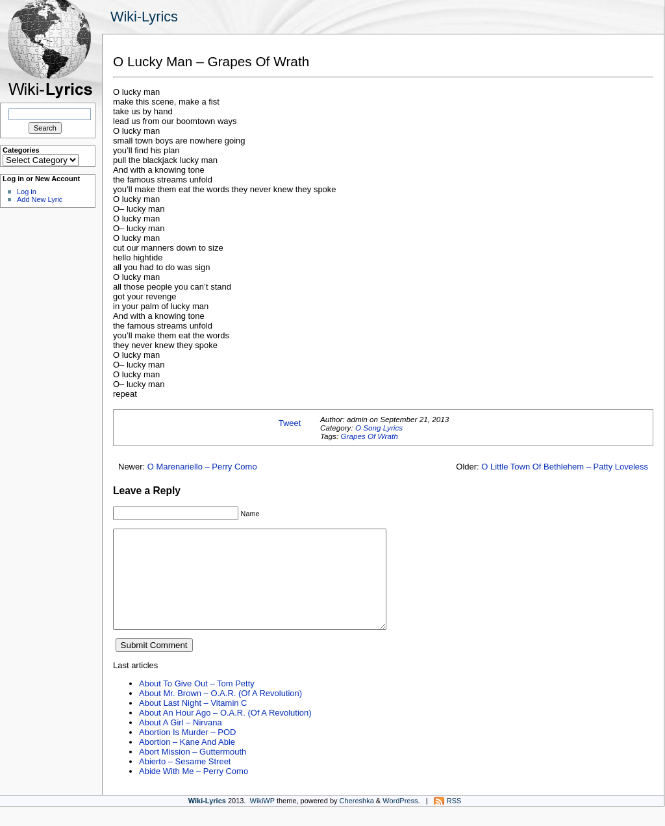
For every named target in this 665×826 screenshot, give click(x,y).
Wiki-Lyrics (144, 16)
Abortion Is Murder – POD (187, 752)
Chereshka (357, 820)
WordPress (400, 820)
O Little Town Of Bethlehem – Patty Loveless (564, 466)
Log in (26, 191)
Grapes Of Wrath (368, 436)
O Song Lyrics (379, 427)
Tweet (290, 423)
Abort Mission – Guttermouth (192, 771)
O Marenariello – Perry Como (202, 466)
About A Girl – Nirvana (180, 742)
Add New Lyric (39, 199)
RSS (454, 820)
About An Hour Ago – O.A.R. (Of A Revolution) (225, 732)
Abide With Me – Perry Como (193, 790)
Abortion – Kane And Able (187, 761)
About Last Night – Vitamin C (193, 722)
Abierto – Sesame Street (185, 781)
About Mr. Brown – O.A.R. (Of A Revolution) (220, 713)
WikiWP (262, 820)
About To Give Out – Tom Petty (197, 703)
